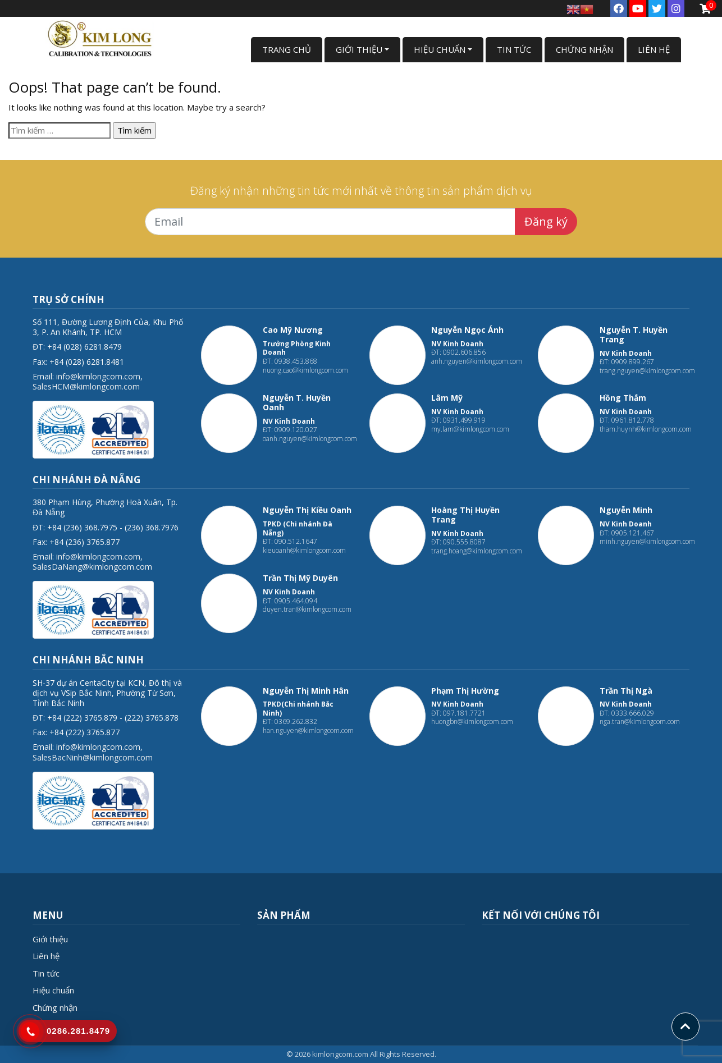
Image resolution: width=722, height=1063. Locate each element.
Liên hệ (46, 955)
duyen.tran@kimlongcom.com (307, 609)
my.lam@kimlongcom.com (470, 429)
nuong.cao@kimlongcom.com (305, 370)
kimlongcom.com (340, 1054)
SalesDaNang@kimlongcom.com (92, 566)
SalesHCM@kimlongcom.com (86, 386)
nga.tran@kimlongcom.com (640, 721)
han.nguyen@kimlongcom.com (308, 730)
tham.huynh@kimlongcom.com (646, 429)
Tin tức (46, 973)
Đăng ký (546, 221)
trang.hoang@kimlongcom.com (476, 551)
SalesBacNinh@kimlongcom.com (93, 757)
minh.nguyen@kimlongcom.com (647, 541)
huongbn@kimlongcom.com (472, 721)
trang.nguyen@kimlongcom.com (647, 370)
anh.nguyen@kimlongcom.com (476, 361)
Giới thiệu (50, 939)
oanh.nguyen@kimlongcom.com (310, 438)
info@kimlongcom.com (98, 376)
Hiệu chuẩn (53, 990)
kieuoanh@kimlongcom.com (304, 550)
